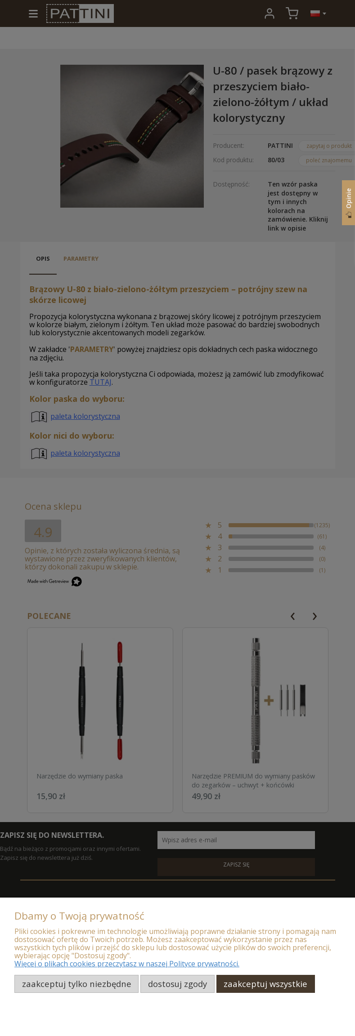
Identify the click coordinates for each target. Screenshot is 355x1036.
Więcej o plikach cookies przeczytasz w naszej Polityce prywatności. (126, 964)
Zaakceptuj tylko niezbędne (76, 983)
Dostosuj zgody (177, 983)
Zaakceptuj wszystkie (265, 983)
